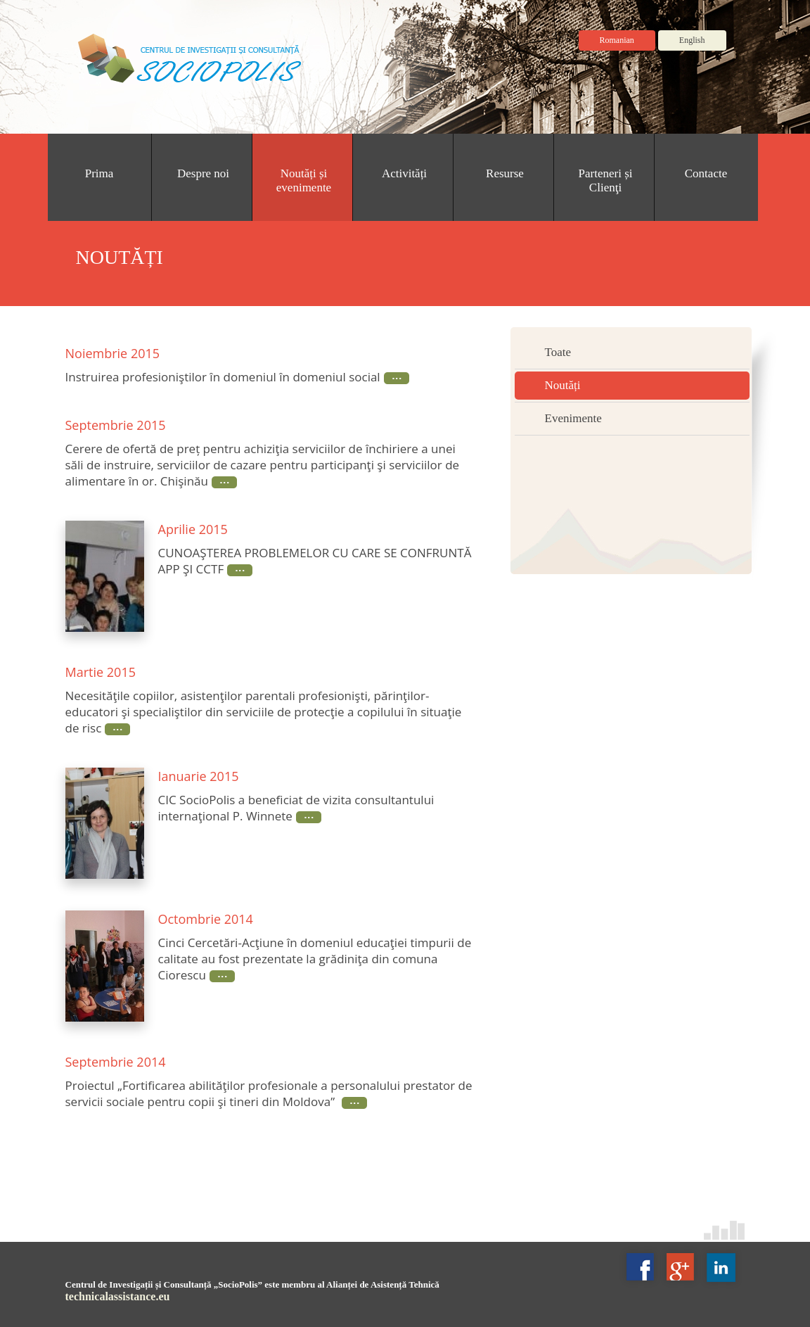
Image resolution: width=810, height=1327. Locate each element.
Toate (558, 352)
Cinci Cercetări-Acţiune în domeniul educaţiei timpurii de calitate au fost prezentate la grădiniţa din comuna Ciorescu (315, 958)
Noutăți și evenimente (303, 180)
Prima (99, 173)
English (692, 40)
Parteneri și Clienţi (606, 180)
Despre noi (203, 173)
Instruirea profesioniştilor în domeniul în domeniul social (222, 377)
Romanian (617, 40)
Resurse (505, 173)
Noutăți (563, 385)
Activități (404, 173)
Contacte (706, 173)
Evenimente (573, 418)
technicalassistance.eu (117, 1296)
